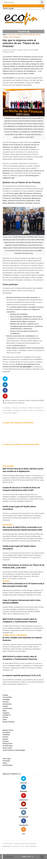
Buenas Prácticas (8, 722)
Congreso (6, 713)
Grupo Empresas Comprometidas (14, 750)
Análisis (5, 706)
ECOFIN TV (7, 715)
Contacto (6, 741)
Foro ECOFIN (33, 50)
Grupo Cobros (7, 748)
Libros (5, 719)
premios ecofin (24, 400)
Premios (11, 52)
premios (14, 400)
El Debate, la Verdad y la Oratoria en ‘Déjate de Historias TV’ (23, 408)
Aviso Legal (6, 758)
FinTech (26, 50)
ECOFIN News (8, 746)
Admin (5, 763)
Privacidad (6, 761)
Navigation (22, 31)
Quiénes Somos (8, 730)
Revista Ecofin (7, 743)
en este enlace (25, 367)
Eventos (13, 50)
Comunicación (7, 708)
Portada (5, 52)
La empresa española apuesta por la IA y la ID (22, 675)
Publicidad (6, 735)
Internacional (7, 704)
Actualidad (6, 699)
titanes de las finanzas (15, 403)
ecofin (7, 400)
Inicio (4, 34)
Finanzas (20, 50)
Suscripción (6, 732)
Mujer (4, 711)
